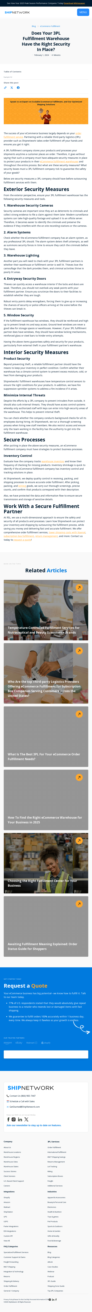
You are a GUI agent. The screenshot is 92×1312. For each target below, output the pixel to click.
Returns (7, 1276)
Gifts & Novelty (53, 1236)
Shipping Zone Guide (56, 1286)
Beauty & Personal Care (57, 1202)
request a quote (22, 539)
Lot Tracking (52, 1166)
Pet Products (53, 1221)
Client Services (9, 1176)
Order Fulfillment (54, 1147)
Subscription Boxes (55, 1176)
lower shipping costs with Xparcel (67, 532)
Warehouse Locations (12, 1152)
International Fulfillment (57, 1152)
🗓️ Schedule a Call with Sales (20, 1101)
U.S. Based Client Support (14, 1181)
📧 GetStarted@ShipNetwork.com (23, 1106)
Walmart (7, 1207)
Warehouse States (11, 1166)
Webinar (51, 1271)
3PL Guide (52, 1281)
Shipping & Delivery (11, 1281)
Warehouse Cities (11, 1162)
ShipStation (8, 1212)
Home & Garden (54, 1231)
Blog (49, 1252)
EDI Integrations (10, 1231)
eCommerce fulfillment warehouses (59, 161)
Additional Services (55, 1186)
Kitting (50, 1171)
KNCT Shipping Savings (57, 1157)
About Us (7, 1147)
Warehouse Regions (12, 1157)
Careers (7, 1186)
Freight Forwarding (11, 1262)
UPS (5, 1217)
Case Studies (53, 1267)
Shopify (7, 1197)
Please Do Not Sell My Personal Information (29, 1299)
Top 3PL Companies (55, 1291)
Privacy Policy (9, 1299)
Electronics (52, 1207)
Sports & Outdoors (55, 1226)
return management (46, 536)
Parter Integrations (11, 1226)
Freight (50, 1181)
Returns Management (56, 1162)
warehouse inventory (53, 461)
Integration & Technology (13, 1271)
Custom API (8, 1236)
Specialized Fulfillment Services (16, 1252)
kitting (22, 485)
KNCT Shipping (9, 1267)
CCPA (47, 1299)
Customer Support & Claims (14, 1257)
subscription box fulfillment (19, 536)
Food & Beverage (54, 1241)
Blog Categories (54, 1257)
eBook (50, 1262)
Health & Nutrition (55, 1212)
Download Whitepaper (74, 3)
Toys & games (53, 1217)
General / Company (11, 1291)
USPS (6, 1221)
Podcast (51, 1276)
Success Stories (10, 1171)
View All (7, 1241)
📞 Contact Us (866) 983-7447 (20, 1095)
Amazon (7, 1202)
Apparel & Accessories (56, 1197)
